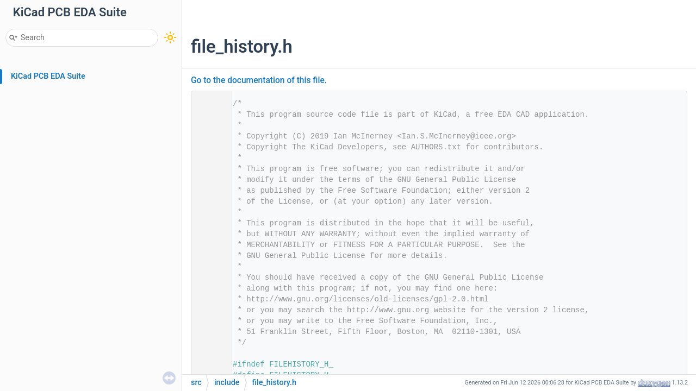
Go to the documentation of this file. (259, 80)
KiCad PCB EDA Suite (48, 76)
